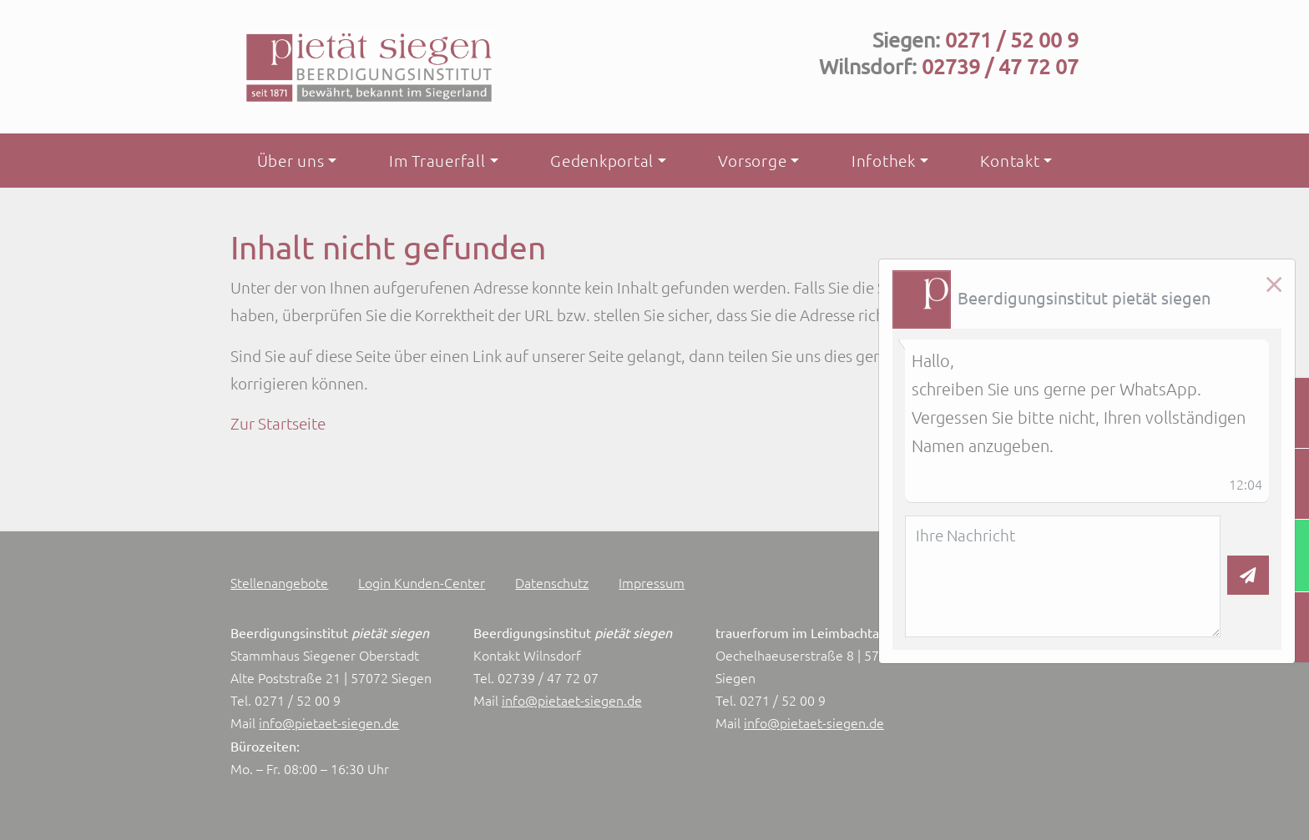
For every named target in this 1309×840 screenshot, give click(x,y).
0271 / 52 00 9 (1012, 40)
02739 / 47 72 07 (1000, 66)
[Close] (1274, 284)
